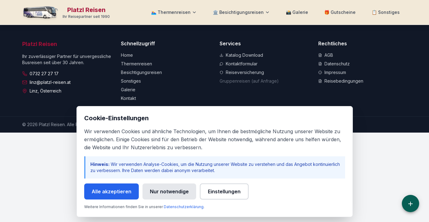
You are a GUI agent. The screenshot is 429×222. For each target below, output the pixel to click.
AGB (325, 55)
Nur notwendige (169, 191)
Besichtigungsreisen (141, 72)
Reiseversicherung (242, 72)
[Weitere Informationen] (385, 12)
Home (127, 55)
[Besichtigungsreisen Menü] (241, 12)
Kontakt (128, 98)
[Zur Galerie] (297, 12)
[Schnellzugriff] (410, 203)
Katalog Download (241, 55)
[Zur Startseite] (66, 12)
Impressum (332, 72)
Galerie (128, 89)
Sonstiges (131, 81)
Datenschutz (334, 63)
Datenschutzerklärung (184, 206)
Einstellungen (224, 191)
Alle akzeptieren (111, 191)
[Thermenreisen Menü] (174, 12)
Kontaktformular (239, 63)
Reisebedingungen (340, 81)
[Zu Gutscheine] (340, 12)
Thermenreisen (136, 63)
